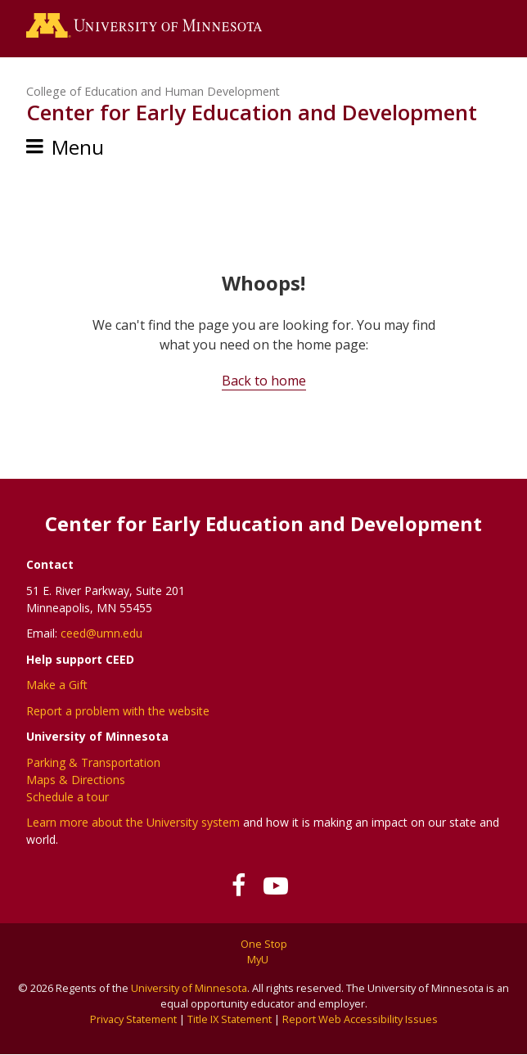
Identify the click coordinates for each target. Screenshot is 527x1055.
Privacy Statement (133, 1019)
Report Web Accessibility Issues (360, 1019)
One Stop (264, 943)
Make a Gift (57, 684)
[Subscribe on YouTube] (275, 885)
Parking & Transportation (93, 762)
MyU (264, 959)
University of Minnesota (189, 988)
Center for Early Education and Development (251, 112)
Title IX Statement (229, 1019)
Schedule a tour (67, 797)
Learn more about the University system (133, 822)
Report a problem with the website (117, 711)
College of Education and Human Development (153, 91)
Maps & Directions (75, 779)
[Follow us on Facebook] (238, 885)
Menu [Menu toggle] (78, 146)
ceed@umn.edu (101, 633)
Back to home (264, 381)
